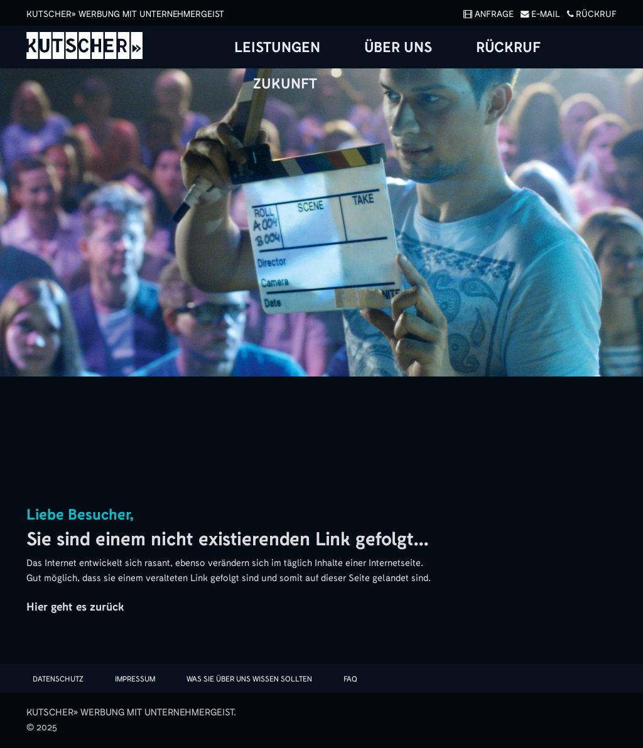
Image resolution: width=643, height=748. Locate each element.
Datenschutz (58, 679)
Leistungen (277, 48)
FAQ (350, 679)
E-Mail (538, 14)
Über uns (398, 48)
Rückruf (590, 14)
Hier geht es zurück (75, 607)
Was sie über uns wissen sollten (249, 679)
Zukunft (285, 84)
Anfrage (487, 14)
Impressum (135, 679)
